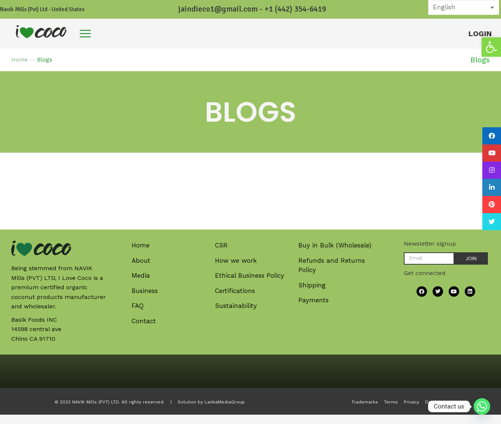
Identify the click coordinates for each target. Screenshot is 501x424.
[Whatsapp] (482, 406)
